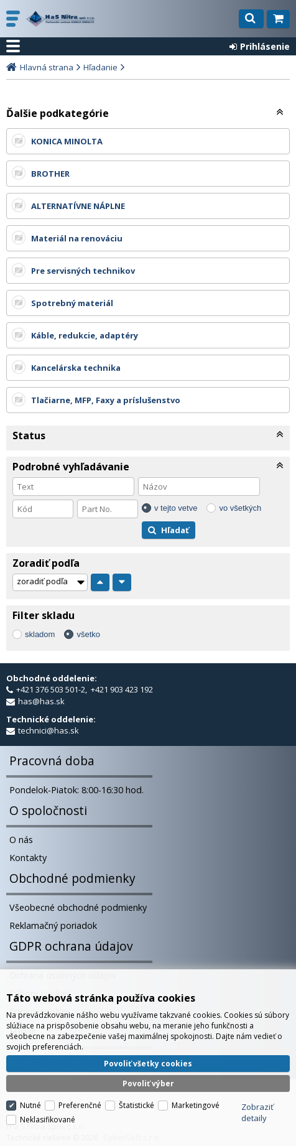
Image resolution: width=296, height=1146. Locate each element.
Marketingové (196, 1098)
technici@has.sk (48, 730)
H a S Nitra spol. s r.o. (62, 18)
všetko (88, 634)
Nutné (30, 1098)
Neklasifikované (47, 1112)
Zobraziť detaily (257, 1105)
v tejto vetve (175, 508)
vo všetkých (240, 508)
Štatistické (136, 1098)
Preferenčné (79, 1098)
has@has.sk (41, 701)
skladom (40, 634)
